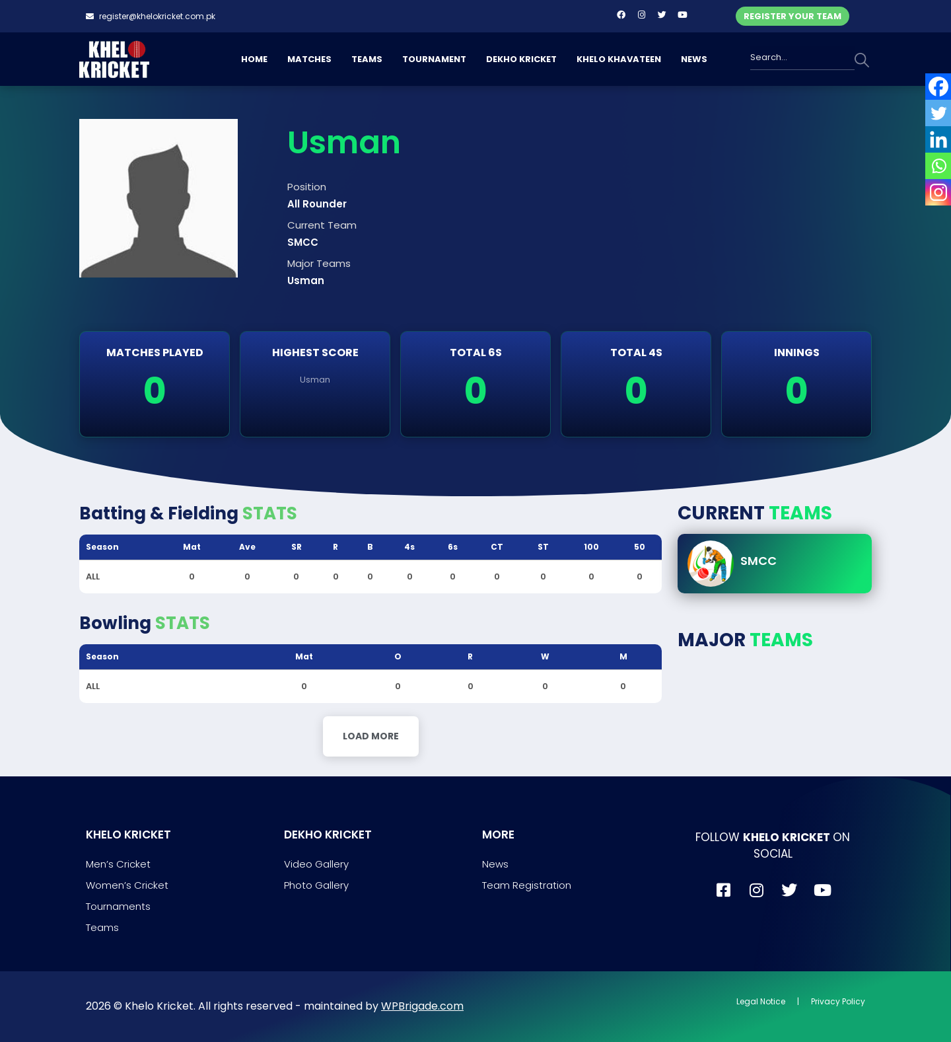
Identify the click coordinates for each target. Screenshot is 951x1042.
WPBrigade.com (422, 1006)
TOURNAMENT (434, 59)
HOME (254, 59)
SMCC (758, 560)
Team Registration (526, 885)
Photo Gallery (316, 885)
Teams (102, 927)
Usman (315, 379)
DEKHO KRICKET (521, 59)
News (495, 864)
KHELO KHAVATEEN (619, 59)
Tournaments (118, 906)
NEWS (694, 59)
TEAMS (366, 59)
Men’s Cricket (118, 864)
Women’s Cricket (127, 885)
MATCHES (309, 59)
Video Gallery (316, 864)
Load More (371, 736)
